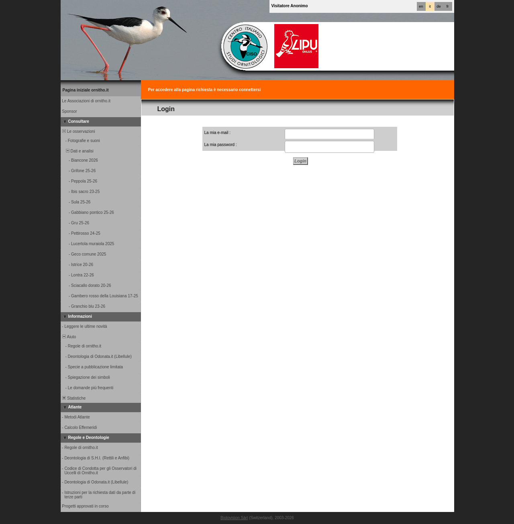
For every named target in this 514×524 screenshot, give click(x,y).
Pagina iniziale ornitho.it (86, 90)
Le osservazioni (78, 131)
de (438, 6)
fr (448, 6)
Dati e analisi (77, 151)
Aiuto (68, 337)
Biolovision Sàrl (234, 518)
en (421, 6)
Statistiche (73, 398)
